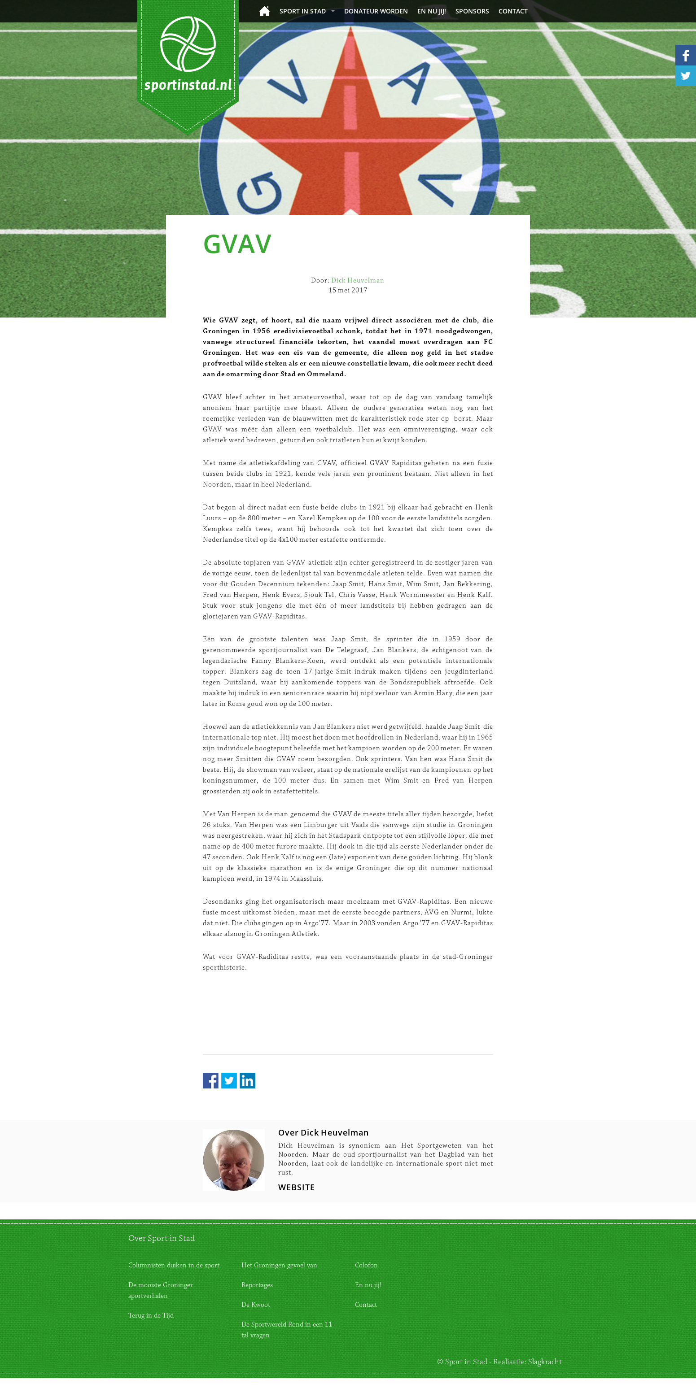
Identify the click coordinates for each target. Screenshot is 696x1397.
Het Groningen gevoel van (279, 1265)
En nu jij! (431, 11)
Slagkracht (545, 1362)
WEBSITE (296, 1187)
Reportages (257, 1285)
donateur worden (376, 11)
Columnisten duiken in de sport (173, 1265)
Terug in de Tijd (151, 1315)
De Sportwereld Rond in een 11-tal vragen (287, 1330)
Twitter (229, 1080)
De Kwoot (255, 1305)
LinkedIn (247, 1080)
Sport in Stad (303, 11)
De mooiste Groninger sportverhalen (160, 1290)
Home (264, 11)
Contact (513, 11)
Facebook (211, 1080)
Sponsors (472, 11)
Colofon (366, 1265)
